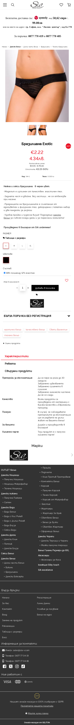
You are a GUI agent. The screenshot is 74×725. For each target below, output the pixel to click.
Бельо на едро (44, 614)
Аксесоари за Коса (51, 559)
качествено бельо (35, 329)
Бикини (9, 567)
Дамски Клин (10, 539)
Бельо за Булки (50, 522)
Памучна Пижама (13, 497)
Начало (4, 47)
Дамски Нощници (10, 475)
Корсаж (45, 485)
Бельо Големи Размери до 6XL (53, 550)
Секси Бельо (7, 553)
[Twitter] (11, 666)
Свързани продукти (18, 371)
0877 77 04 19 (22, 655)
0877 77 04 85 (22, 661)
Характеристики (17, 356)
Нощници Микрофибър (16, 483)
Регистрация (44, 597)
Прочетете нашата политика (37, 705)
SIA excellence (45, 569)
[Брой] (23, 288)
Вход (4, 614)
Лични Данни (43, 603)
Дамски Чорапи (46, 536)
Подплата (46, 472)
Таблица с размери (15, 238)
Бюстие (45, 504)
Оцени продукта (12, 343)
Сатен (7, 502)
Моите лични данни (38, 713)
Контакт (7, 608)
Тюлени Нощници (13, 488)
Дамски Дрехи (8, 534)
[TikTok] (23, 666)
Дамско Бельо (15, 47)
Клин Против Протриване (56, 476)
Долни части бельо (30, 47)
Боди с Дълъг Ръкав (14, 520)
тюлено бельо (11, 335)
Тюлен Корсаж (50, 494)
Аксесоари (43, 555)
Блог (4, 637)
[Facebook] (5, 666)
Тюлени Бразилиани (60, 47)
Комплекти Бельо (50, 481)
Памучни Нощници (13, 479)
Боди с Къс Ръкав (13, 516)
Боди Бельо (10, 511)
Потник (8, 543)
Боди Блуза (10, 525)
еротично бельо (12, 329)
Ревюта (10, 363)
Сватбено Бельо (50, 517)
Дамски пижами (9, 493)
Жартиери (47, 508)
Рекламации (8, 625)
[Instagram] (17, 666)
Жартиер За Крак (52, 513)
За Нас (5, 603)
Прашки (47, 467)
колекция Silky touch (48, 564)
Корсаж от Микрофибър (55, 499)
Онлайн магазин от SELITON (37, 722)
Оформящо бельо (50, 531)
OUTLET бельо (8, 469)
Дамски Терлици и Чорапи (54, 540)
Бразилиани (45, 47)
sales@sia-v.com (21, 650)
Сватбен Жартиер (53, 526)
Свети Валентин (58, 329)
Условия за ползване (47, 608)
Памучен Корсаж (51, 490)
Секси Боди (10, 529)
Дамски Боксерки (15, 576)
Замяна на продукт (12, 620)
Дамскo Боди (8, 507)
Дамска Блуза (11, 548)
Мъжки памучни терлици (54, 545)
